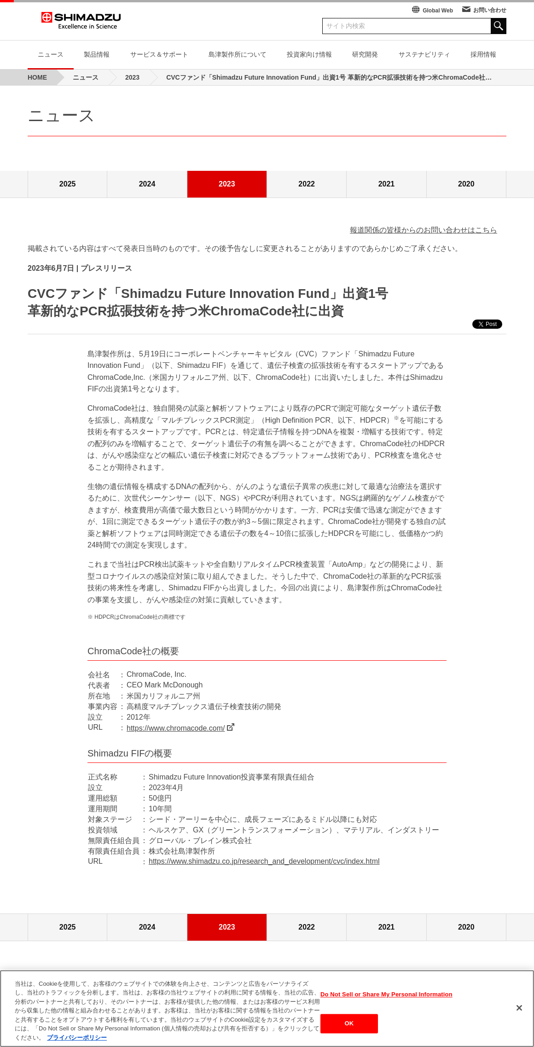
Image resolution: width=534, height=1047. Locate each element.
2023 (227, 184)
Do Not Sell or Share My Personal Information (386, 997)
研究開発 (365, 54)
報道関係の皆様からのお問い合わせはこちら (423, 230)
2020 (466, 184)
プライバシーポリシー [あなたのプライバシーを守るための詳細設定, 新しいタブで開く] (77, 1040)
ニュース (51, 54)
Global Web (438, 10)
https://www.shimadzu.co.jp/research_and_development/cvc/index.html (264, 861)
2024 (147, 184)
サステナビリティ (424, 54)
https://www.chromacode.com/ (176, 728)
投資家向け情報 (309, 54)
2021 (386, 184)
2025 (67, 184)
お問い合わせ (489, 10)
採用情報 (483, 54)
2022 (306, 184)
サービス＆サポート (159, 54)
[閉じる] (519, 1010)
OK (349, 1026)
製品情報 (97, 54)
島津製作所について (238, 54)
